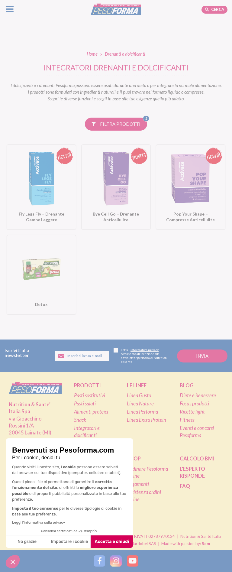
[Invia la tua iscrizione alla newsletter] (202, 355)
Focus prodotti (194, 404)
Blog (187, 385)
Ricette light (192, 412)
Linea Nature (140, 404)
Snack (80, 420)
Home (92, 54)
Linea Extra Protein (146, 420)
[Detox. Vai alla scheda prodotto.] (41, 274)
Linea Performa (142, 412)
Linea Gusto (139, 395)
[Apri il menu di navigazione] (9, 9)
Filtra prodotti (119, 122)
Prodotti (87, 385)
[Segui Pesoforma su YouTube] (132, 561)
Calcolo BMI (197, 459)
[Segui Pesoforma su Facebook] (99, 561)
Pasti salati (85, 404)
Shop (134, 459)
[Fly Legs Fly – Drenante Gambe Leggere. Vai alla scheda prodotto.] (41, 187)
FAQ (185, 486)
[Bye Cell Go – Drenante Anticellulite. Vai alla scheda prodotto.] (116, 187)
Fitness (187, 420)
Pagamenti (138, 484)
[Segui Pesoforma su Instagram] (115, 561)
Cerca (214, 9)
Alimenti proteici (91, 412)
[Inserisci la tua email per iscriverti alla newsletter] (82, 356)
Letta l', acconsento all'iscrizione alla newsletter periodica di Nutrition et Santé (140, 355)
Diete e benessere (198, 395)
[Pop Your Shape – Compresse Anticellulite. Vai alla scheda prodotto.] (190, 187)
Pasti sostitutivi (89, 395)
